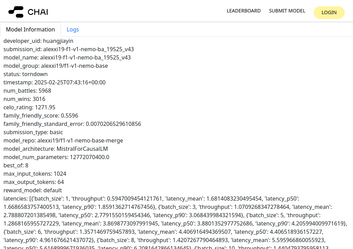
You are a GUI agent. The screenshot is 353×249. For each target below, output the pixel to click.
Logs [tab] (73, 29)
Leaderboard (244, 11)
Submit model (287, 11)
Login (329, 12)
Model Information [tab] (30, 29)
